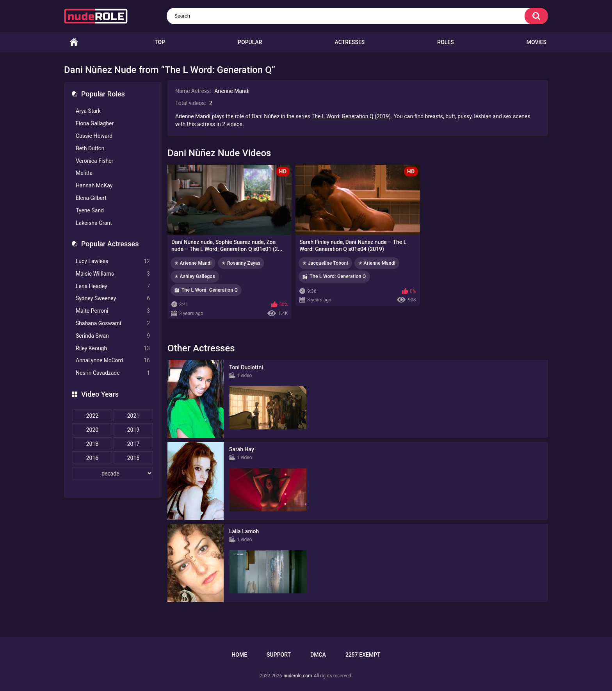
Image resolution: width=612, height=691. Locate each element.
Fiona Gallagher (95, 123)
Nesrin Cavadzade (113, 373)
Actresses (350, 42)
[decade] (113, 473)
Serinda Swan (113, 336)
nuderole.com (297, 676)
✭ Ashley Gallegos (194, 276)
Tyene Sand (90, 210)
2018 (92, 444)
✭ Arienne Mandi (193, 263)
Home (74, 42)
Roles (445, 42)
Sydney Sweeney (113, 298)
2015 (133, 458)
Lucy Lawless (113, 261)
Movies (536, 42)
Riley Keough (113, 348)
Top (160, 42)
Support (279, 655)
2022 (92, 416)
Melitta (84, 173)
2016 (92, 458)
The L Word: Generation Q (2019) (351, 116)
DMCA (318, 655)
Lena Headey (113, 286)
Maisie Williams (113, 274)
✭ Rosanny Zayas (241, 263)
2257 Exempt (363, 655)
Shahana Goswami (113, 323)
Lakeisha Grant (94, 223)
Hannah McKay (94, 185)
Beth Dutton (90, 148)
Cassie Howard (94, 136)
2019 (133, 430)
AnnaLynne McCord (113, 360)
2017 (133, 444)
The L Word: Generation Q (209, 290)
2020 (92, 430)
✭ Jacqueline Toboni (325, 263)
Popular (250, 42)
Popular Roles (103, 94)
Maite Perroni (113, 311)
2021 (133, 416)
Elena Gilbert (91, 198)
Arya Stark (88, 111)
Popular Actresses (110, 244)
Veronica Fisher (94, 161)
